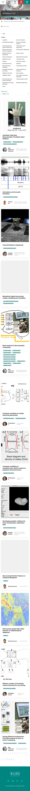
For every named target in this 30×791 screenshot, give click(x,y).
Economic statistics (20, 40)
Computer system (20, 59)
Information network (20, 61)
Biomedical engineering (21, 82)
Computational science (21, 65)
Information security (6, 63)
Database (18, 63)
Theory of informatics (7, 56)
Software (4, 61)
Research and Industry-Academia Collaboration (14, 21)
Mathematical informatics (22, 56)
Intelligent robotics (6, 75)
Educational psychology (7, 42)
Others (4, 86)
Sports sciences (20, 53)
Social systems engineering (22, 49)
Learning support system (22, 79)
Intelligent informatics (7, 73)
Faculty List (4, 91)
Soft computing (19, 73)
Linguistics (4, 40)
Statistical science (6, 59)
